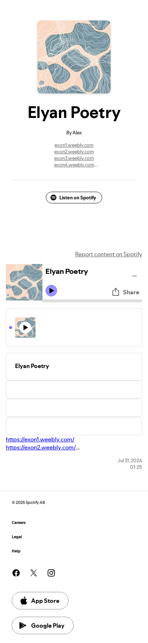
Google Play (41, 625)
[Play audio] (135, 275)
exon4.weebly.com (74, 164)
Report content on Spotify (108, 254)
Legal (17, 537)
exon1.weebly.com (74, 145)
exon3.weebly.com (74, 158)
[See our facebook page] (16, 573)
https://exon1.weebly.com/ (40, 439)
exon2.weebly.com (74, 151)
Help (16, 551)
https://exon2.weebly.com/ (41, 447)
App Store (39, 600)
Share (125, 292)
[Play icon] (51, 290)
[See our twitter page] (33, 573)
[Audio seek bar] (92, 300)
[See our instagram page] (51, 573)
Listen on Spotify (73, 197)
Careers (19, 522)
